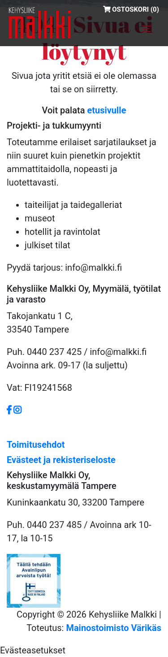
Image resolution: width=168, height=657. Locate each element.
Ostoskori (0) (131, 9)
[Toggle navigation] (147, 28)
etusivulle (106, 110)
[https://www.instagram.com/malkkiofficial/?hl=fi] (17, 410)
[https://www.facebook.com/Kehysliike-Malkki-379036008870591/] (10, 410)
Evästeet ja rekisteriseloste (61, 459)
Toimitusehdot (36, 444)
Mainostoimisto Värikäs (113, 627)
